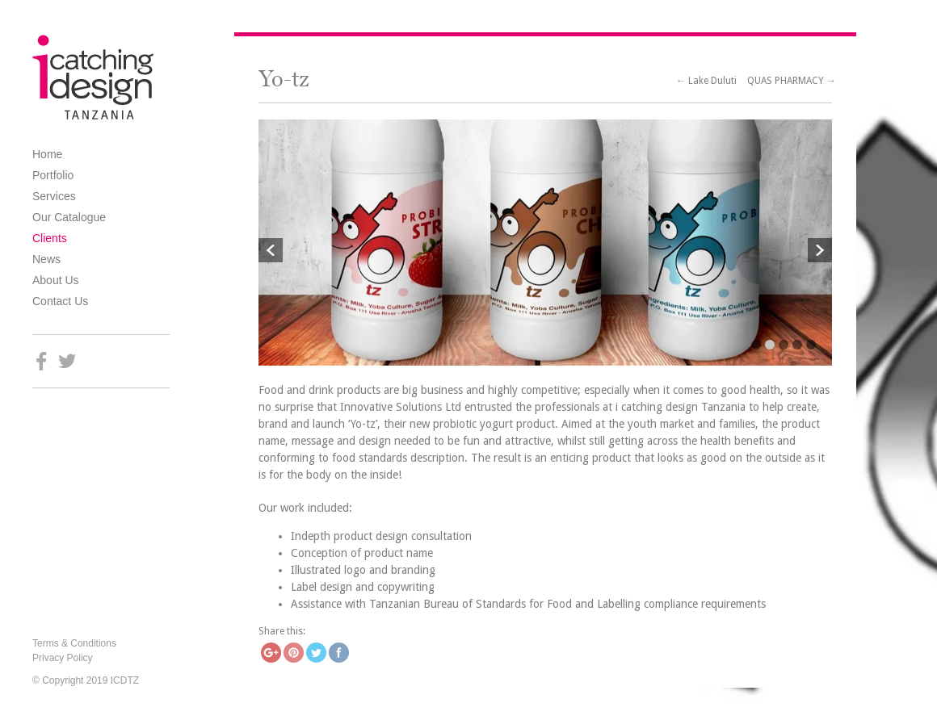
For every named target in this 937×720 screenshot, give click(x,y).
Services (54, 196)
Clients (49, 238)
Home (47, 154)
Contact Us (60, 301)
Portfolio (53, 175)
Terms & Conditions (74, 643)
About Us (55, 280)
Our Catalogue (69, 217)
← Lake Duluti (707, 80)
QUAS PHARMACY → (791, 80)
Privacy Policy (62, 657)
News (46, 259)
